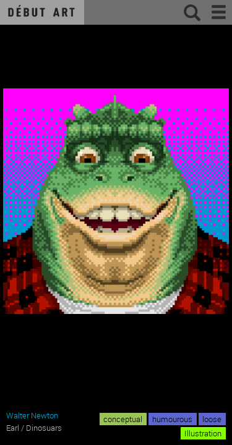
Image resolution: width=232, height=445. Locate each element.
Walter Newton (32, 415)
